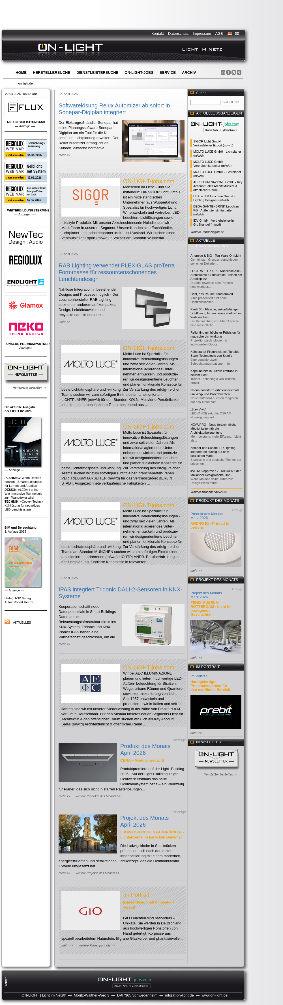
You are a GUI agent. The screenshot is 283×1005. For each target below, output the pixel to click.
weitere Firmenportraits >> (97, 945)
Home (21, 72)
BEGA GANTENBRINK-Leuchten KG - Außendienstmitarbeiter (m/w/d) (216, 210)
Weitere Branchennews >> (208, 492)
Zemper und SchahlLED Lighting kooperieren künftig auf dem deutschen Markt (212, 451)
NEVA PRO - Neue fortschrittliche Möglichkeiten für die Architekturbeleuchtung (213, 428)
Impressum (202, 33)
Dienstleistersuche (97, 72)
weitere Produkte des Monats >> (98, 796)
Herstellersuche (51, 72)
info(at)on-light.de (179, 995)
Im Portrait (136, 895)
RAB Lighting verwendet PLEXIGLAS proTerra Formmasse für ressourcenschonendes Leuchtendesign (117, 272)
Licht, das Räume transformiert (211, 294)
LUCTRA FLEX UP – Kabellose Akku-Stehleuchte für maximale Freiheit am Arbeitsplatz (216, 274)
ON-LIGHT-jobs (139, 72)
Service (168, 72)
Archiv (189, 72)
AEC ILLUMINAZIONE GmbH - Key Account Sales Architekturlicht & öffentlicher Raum (218, 186)
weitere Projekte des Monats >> (98, 873)
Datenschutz (178, 33)
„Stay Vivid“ (198, 409)
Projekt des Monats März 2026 (206, 595)
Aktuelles (22, 622)
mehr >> (64, 155)
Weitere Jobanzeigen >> (207, 232)
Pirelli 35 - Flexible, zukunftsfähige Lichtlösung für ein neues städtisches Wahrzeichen (215, 313)
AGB (219, 33)
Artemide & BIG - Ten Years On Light (215, 255)
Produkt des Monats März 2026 (206, 516)
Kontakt (157, 33)
